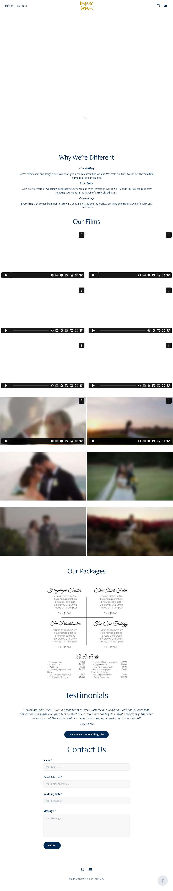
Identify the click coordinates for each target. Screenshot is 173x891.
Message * (50, 811)
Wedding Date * (53, 794)
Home (9, 6)
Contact (22, 6)
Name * (48, 760)
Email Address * (53, 777)
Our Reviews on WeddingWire (86, 734)
